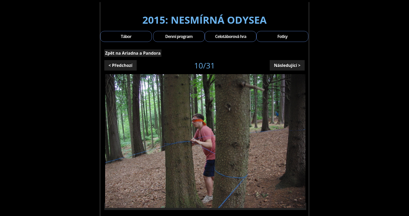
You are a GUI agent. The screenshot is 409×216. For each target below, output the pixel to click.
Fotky (282, 36)
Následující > (287, 65)
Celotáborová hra (230, 36)
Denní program (179, 36)
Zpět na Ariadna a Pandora (133, 53)
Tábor (126, 36)
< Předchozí (121, 65)
